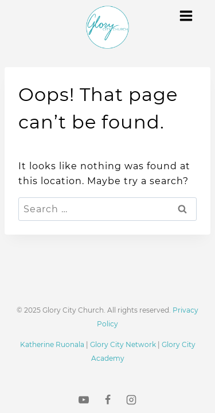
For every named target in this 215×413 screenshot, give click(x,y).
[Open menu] (186, 15)
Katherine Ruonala (52, 344)
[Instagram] (131, 399)
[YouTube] (83, 399)
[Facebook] (107, 399)
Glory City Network (123, 344)
